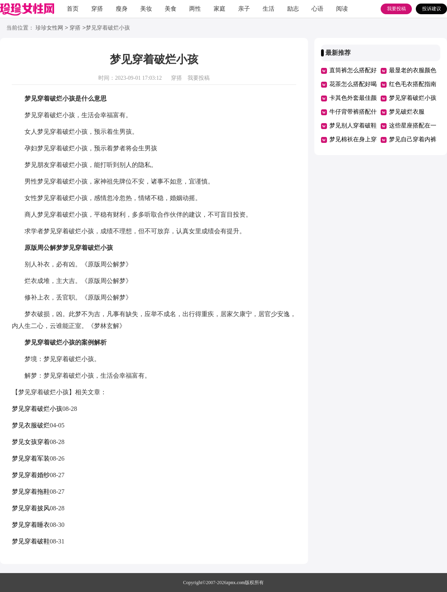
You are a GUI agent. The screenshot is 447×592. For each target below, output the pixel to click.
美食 (171, 9)
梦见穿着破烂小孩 (37, 408)
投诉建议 (431, 8)
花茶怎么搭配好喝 (353, 84)
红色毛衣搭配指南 (412, 84)
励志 (293, 9)
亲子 (244, 9)
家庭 (219, 9)
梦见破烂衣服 (406, 112)
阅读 (342, 9)
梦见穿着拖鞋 (31, 491)
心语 (317, 9)
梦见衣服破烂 (31, 425)
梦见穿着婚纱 (31, 475)
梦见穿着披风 (31, 508)
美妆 (146, 9)
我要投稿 (396, 8)
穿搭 (97, 9)
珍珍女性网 (49, 28)
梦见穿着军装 (31, 458)
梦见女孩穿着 (31, 441)
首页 (73, 9)
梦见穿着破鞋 (31, 541)
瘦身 (122, 9)
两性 (195, 9)
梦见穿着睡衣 (31, 524)
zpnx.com (235, 582)
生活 (268, 9)
